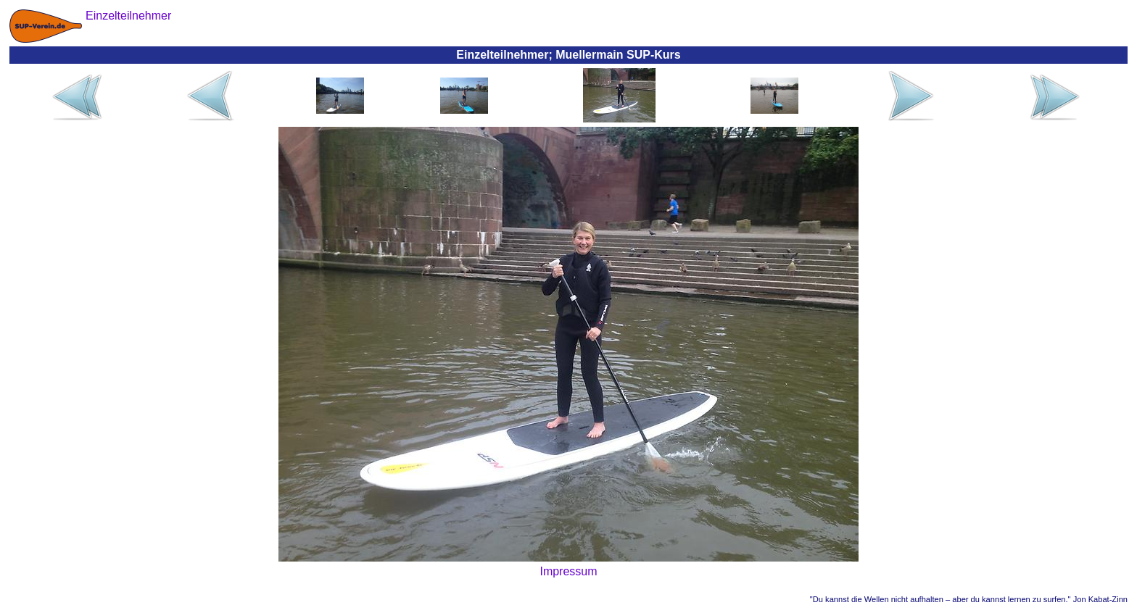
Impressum (568, 571)
